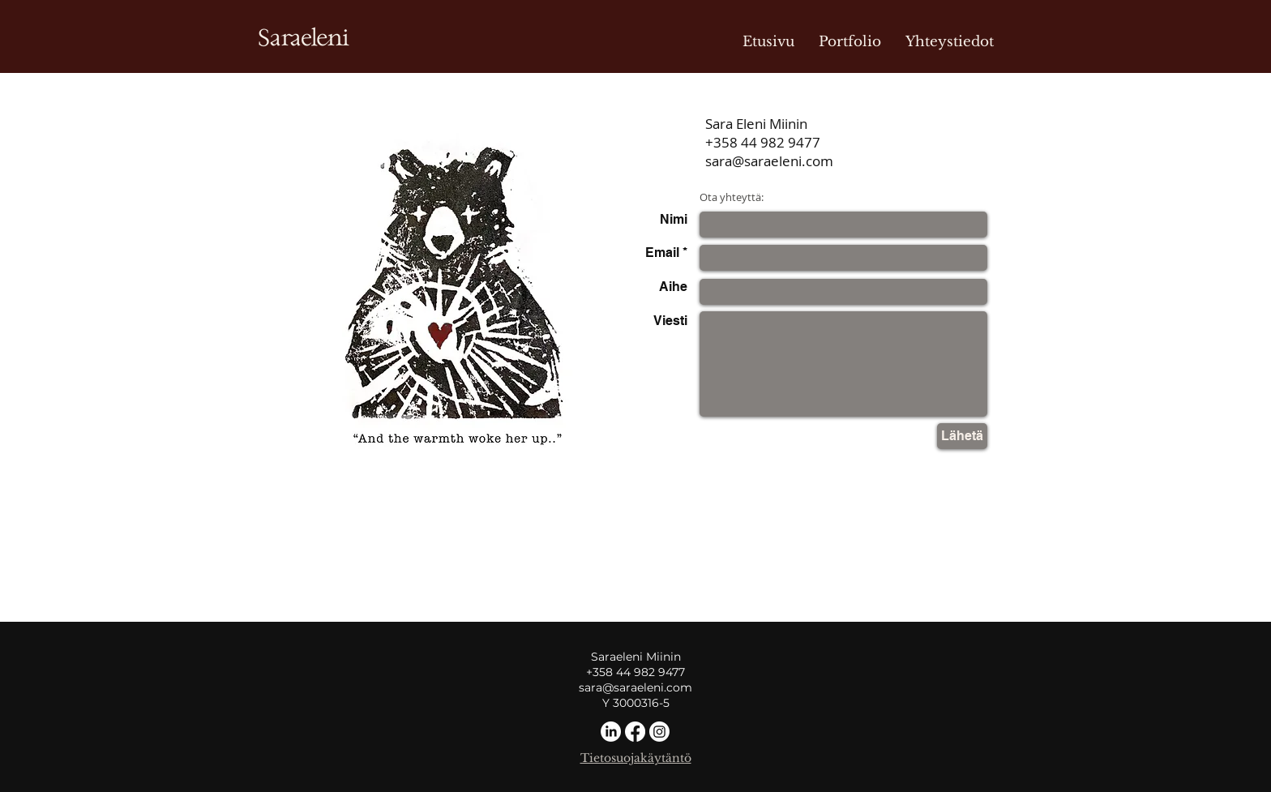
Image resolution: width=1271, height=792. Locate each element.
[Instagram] (659, 731)
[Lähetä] (962, 436)
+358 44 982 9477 (762, 142)
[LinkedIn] (611, 731)
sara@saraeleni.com (769, 161)
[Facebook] (635, 731)
